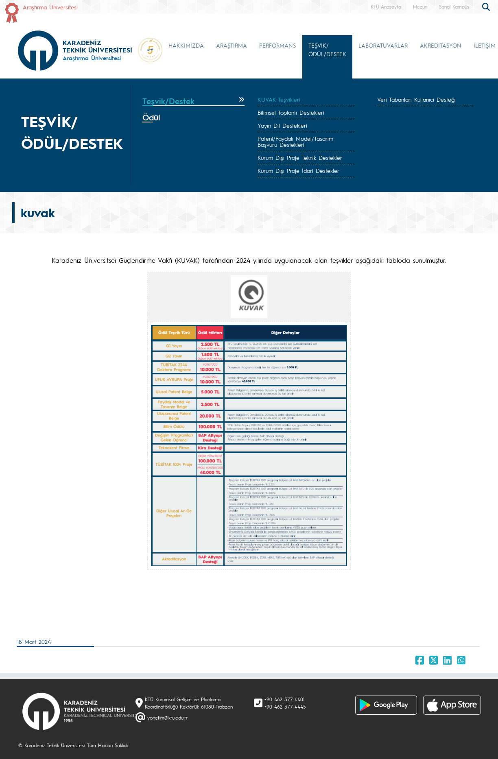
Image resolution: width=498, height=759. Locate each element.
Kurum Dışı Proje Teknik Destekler (300, 157)
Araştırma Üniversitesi (50, 7)
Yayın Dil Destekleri (282, 125)
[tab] (193, 101)
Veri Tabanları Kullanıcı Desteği (416, 99)
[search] (487, 6)
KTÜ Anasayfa (386, 6)
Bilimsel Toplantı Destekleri (291, 112)
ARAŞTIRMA (231, 45)
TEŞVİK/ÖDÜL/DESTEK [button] (327, 49)
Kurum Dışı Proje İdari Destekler (298, 170)
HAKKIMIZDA (186, 45)
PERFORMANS (277, 45)
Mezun (420, 6)
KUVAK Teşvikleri (279, 99)
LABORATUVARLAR (383, 45)
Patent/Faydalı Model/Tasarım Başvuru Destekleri (295, 141)
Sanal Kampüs (454, 6)
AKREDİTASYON (440, 45)
